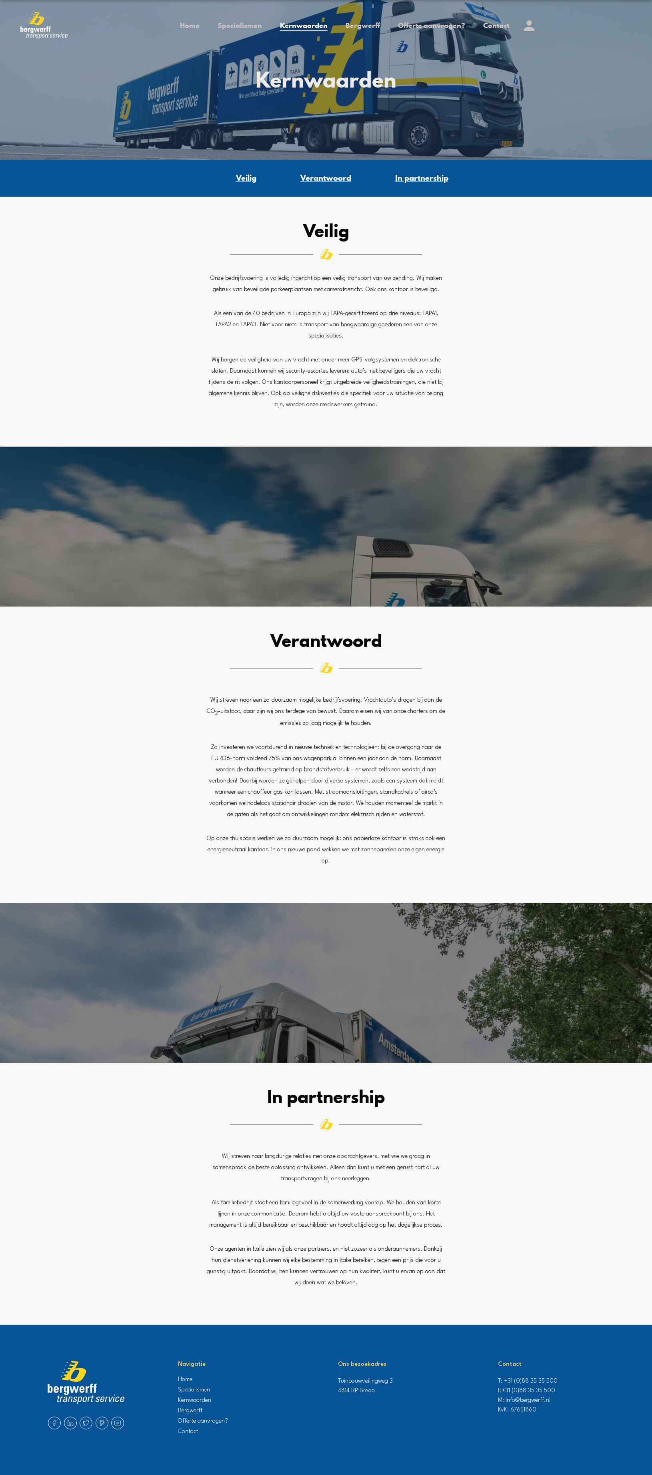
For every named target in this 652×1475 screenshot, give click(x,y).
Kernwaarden (304, 25)
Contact (496, 25)
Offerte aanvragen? (431, 25)
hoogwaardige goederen (371, 325)
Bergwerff (363, 25)
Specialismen (240, 25)
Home (190, 25)
